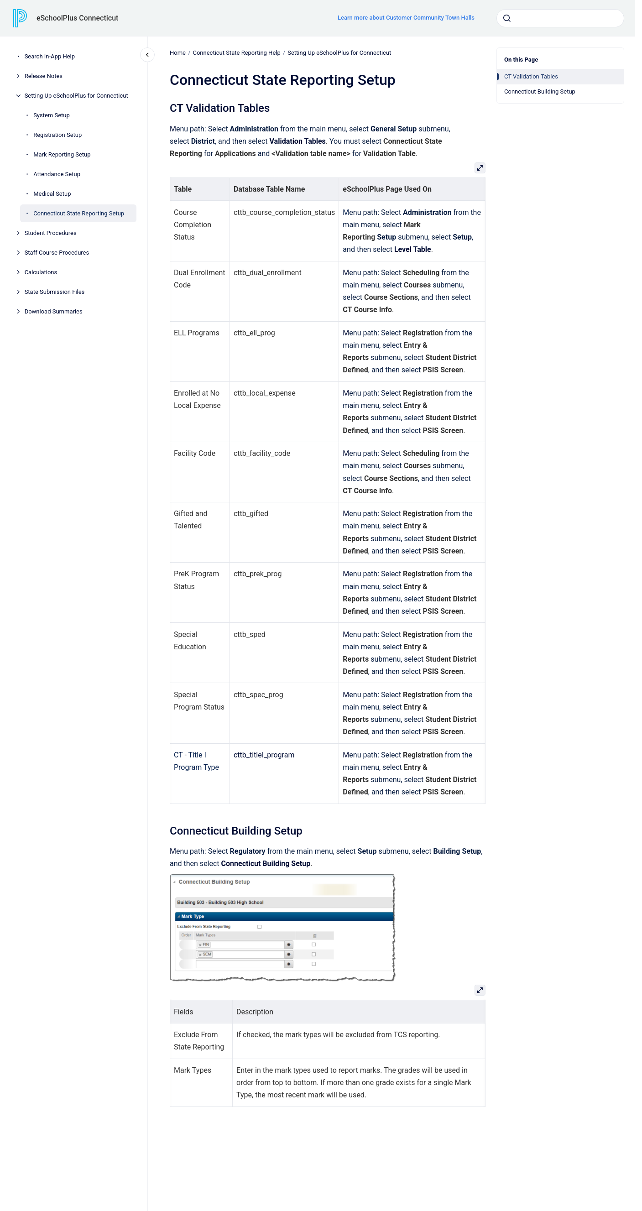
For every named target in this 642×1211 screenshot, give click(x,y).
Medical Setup (52, 193)
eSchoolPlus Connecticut (77, 18)
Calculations (41, 272)
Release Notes (44, 76)
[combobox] (560, 18)
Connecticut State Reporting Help (236, 52)
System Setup (51, 115)
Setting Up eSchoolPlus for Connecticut (76, 95)
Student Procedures (51, 233)
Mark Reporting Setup (61, 154)
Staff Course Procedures (57, 252)
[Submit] (507, 18)
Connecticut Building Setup (539, 91)
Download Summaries (54, 311)
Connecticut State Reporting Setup (78, 213)
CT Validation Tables (531, 76)
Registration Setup (57, 134)
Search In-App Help (50, 56)
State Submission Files (55, 291)
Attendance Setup (56, 174)
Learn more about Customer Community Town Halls (406, 17)
